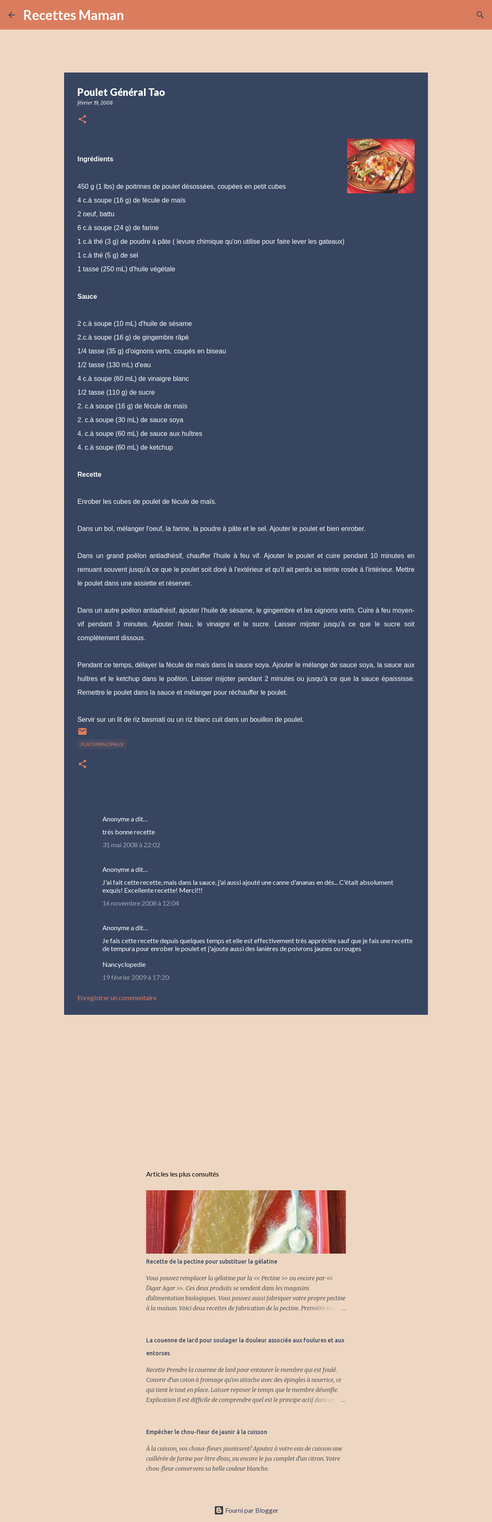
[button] (82, 119)
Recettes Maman (73, 15)
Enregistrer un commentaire (117, 997)
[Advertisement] (246, 1085)
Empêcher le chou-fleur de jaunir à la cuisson (206, 1432)
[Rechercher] (136, 15)
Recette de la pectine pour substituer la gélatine (211, 1261)
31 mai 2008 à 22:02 (131, 845)
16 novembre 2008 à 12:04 (140, 903)
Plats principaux (102, 744)
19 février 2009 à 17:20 (135, 977)
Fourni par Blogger (246, 1510)
